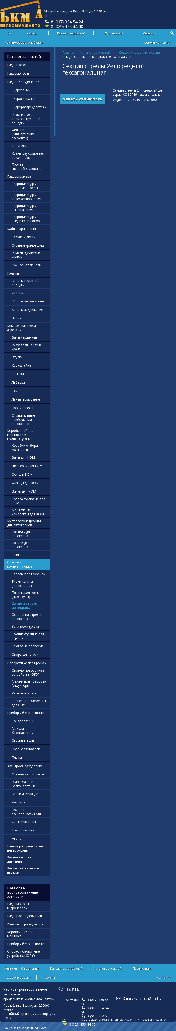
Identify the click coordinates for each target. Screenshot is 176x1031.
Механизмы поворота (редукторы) (29, 683)
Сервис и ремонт (149, 34)
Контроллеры (22, 721)
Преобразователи (26, 749)
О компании (30, 968)
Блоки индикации (25, 793)
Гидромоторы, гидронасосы (18, 906)
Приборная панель (26, 265)
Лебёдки (18, 382)
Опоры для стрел (25, 654)
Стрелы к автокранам (29, 574)
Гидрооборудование (23, 82)
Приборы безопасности (25, 713)
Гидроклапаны (23, 98)
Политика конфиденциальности (25, 1028)
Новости (19, 42)
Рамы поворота (24, 693)
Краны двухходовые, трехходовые (28, 155)
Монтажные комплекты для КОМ (28, 512)
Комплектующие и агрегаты (21, 327)
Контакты (163, 42)
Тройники (19, 146)
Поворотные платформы (26, 663)
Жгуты (16, 838)
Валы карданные (25, 337)
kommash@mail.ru (148, 998)
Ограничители (23, 740)
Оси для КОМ (22, 474)
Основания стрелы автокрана (26, 616)
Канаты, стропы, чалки (25, 924)
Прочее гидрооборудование (27, 166)
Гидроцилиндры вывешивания (24, 207)
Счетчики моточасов (28, 774)
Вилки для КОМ (24, 491)
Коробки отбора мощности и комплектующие (20, 434)
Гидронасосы (17, 65)
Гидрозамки (21, 90)
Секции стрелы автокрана (139, 52)
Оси (15, 391)
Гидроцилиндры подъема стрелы (25, 185)
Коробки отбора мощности (25, 447)
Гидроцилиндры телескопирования (26, 196)
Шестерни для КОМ (27, 466)
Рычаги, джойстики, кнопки (27, 255)
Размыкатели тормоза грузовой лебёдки (26, 118)
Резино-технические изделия (23, 870)
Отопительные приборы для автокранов (23, 419)
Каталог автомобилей (33, 34)
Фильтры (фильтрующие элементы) (23, 134)
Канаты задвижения (27, 309)
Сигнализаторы (24, 821)
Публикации (114, 33)
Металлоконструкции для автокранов (24, 523)
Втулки (17, 357)
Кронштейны (22, 365)
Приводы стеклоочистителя (26, 812)
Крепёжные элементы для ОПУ (29, 703)
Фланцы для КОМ (25, 483)
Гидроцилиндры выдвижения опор (26, 219)
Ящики (17, 554)
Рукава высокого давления (20, 859)
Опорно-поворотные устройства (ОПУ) (28, 672)
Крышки (18, 374)
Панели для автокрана (21, 545)
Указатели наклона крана (27, 347)
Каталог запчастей (71, 33)
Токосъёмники (23, 830)
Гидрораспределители (29, 107)
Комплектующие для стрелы (28, 636)
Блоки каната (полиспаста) (22, 583)
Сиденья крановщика (28, 245)
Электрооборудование (25, 766)
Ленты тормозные (26, 399)
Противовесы (22, 408)
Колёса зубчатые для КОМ (28, 501)
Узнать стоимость (82, 99)
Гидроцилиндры (19, 176)
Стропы (18, 292)
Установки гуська (25, 626)
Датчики (18, 802)
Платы (17, 757)
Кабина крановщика (22, 228)
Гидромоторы (18, 73)
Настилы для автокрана (22, 533)
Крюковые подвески (27, 646)
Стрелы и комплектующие (20, 564)
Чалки (16, 318)
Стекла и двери (24, 237)
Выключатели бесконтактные (24, 784)
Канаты (13, 273)
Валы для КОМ (23, 457)
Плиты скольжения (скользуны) (26, 594)
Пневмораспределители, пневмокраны (26, 848)
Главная (68, 52)
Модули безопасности (23, 730)
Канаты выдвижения (28, 301)
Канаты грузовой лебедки (25, 283)
